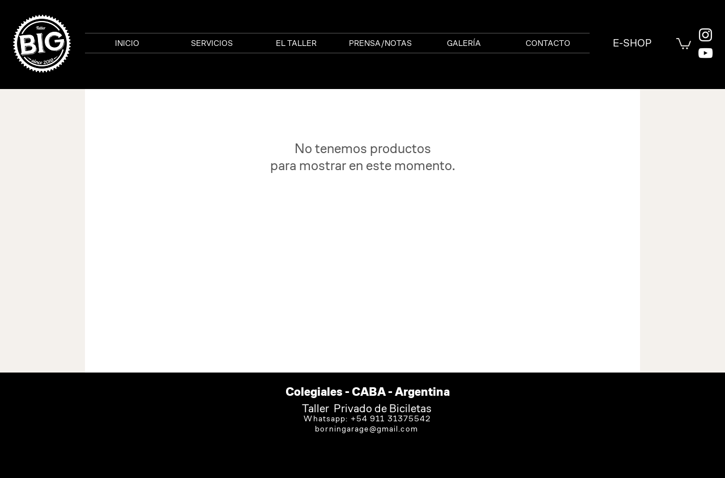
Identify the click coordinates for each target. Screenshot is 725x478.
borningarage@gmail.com (366, 429)
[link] (683, 43)
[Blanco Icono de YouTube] (705, 53)
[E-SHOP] (631, 43)
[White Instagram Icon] (705, 35)
